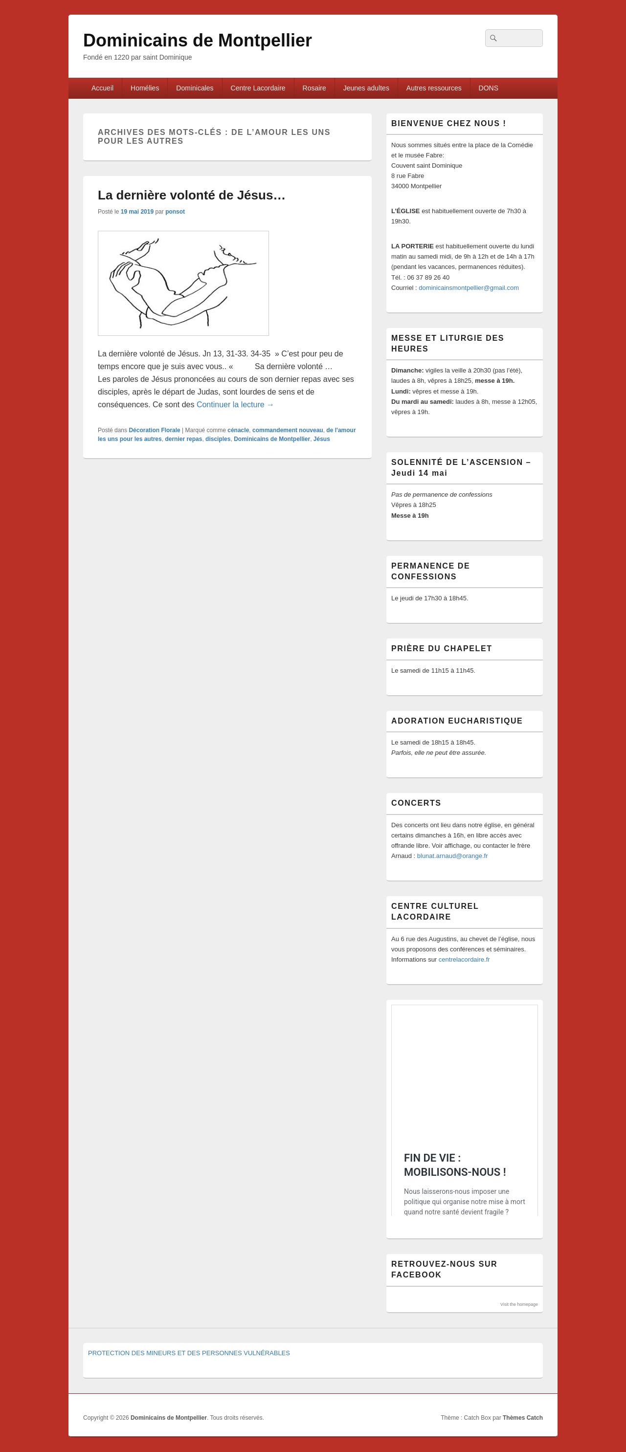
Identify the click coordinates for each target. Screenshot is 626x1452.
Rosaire (314, 88)
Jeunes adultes (366, 88)
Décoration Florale (154, 430)
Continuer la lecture (235, 404)
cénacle (238, 430)
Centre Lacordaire (258, 88)
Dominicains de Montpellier (197, 40)
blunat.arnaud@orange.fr (452, 855)
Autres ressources (434, 88)
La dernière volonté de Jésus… (192, 195)
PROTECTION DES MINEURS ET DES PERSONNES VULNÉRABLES (189, 1353)
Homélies (145, 88)
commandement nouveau (287, 430)
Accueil (102, 88)
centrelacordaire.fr (464, 959)
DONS (488, 88)
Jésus (321, 439)
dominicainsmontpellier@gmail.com (469, 287)
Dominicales (194, 88)
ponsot (175, 211)
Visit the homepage (519, 1304)
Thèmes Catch (523, 1417)
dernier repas (183, 439)
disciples (217, 439)
